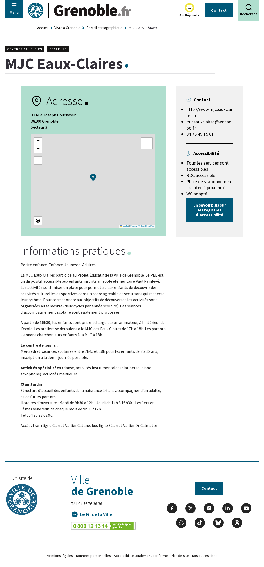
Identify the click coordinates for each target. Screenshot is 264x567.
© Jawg (133, 226)
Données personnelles (93, 555)
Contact (219, 10)
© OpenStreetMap (146, 226)
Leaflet (124, 226)
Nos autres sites (204, 555)
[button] (93, 177)
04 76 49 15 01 (200, 134)
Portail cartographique (104, 27)
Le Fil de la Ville (96, 514)
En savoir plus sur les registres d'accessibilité (209, 209)
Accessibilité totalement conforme (141, 555)
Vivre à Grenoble (67, 27)
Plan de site (180, 555)
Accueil (42, 27)
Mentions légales (60, 555)
